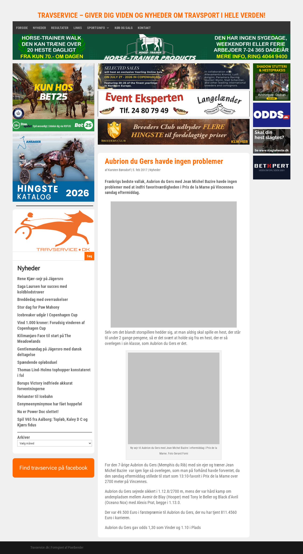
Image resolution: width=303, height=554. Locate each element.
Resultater (59, 28)
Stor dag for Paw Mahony (38, 307)
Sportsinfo (96, 28)
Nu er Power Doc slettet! (38, 411)
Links (78, 28)
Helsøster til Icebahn (35, 396)
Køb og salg (124, 28)
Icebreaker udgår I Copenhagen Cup (47, 314)
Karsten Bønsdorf (119, 170)
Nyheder (39, 28)
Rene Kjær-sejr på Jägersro (40, 278)
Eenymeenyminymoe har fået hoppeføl (49, 403)
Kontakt (144, 28)
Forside (22, 28)
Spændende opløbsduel (37, 362)
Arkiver (23, 437)
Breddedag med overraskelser (42, 299)
